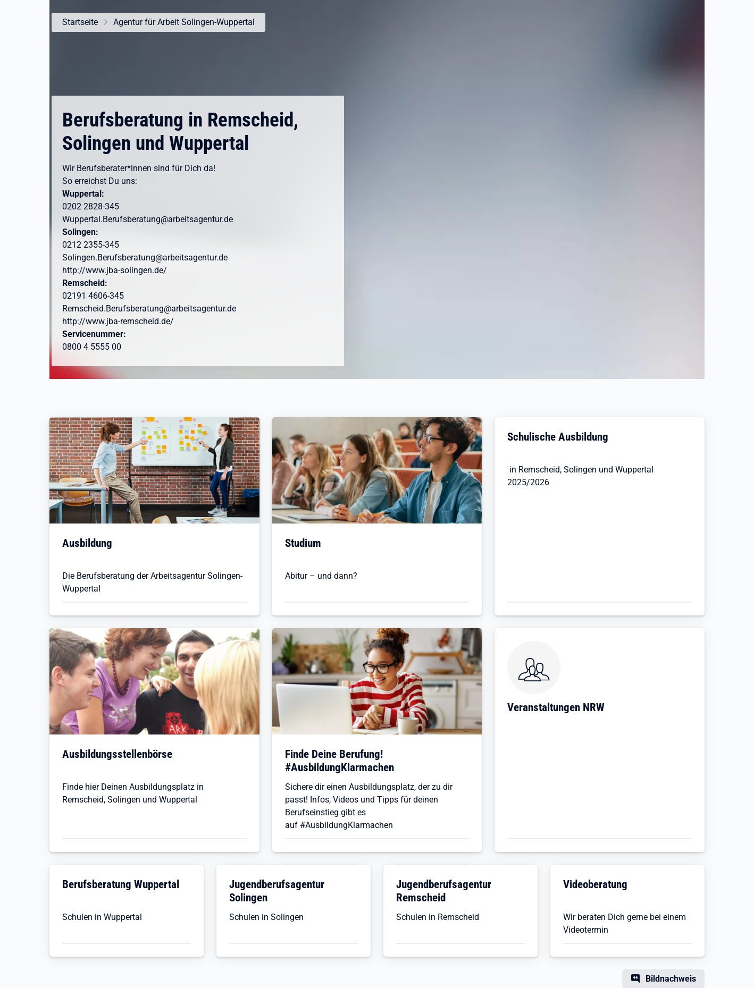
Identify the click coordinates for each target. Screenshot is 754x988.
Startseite (80, 22)
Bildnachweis (671, 979)
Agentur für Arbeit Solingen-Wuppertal (184, 22)
